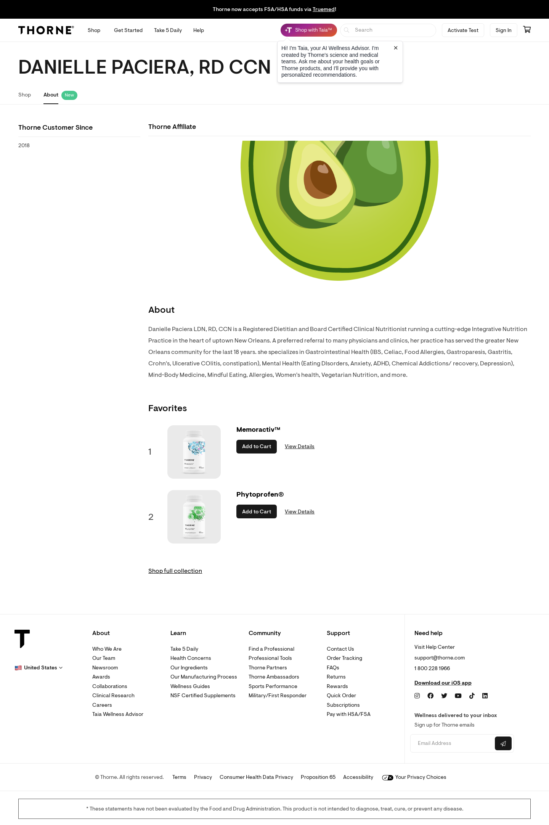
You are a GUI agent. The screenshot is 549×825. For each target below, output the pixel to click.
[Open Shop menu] (94, 30)
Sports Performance (273, 686)
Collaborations (109, 686)
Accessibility (358, 777)
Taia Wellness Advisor (117, 714)
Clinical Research (113, 695)
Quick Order (341, 695)
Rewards (337, 686)
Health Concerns (190, 658)
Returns (336, 677)
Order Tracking (344, 658)
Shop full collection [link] (175, 571)
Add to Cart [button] (256, 446)
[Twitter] (444, 696)
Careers (102, 705)
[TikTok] (472, 696)
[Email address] (452, 743)
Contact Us (340, 649)
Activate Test (463, 30)
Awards (101, 677)
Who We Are (107, 649)
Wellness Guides (190, 686)
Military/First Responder (278, 695)
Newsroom (105, 667)
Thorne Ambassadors (274, 677)
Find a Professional (271, 649)
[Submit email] (503, 743)
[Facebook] (430, 696)
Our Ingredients (189, 667)
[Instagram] (417, 696)
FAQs (333, 667)
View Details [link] (300, 446)
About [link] (50, 95)
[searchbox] (388, 30)
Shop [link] (24, 95)
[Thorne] (46, 30)
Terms (179, 777)
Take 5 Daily (184, 649)
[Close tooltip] (395, 47)
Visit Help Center (434, 647)
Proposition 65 (318, 777)
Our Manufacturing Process (203, 677)
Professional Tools (270, 658)
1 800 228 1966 (432, 668)
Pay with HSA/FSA (349, 714)
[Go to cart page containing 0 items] (527, 30)
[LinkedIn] (485, 696)
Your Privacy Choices (414, 777)
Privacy (203, 777)
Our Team (103, 658)
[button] (38, 668)
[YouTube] (458, 696)
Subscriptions (343, 705)
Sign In (504, 30)
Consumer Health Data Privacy (256, 777)
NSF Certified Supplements (203, 695)
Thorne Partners (268, 667)
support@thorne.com (439, 658)
